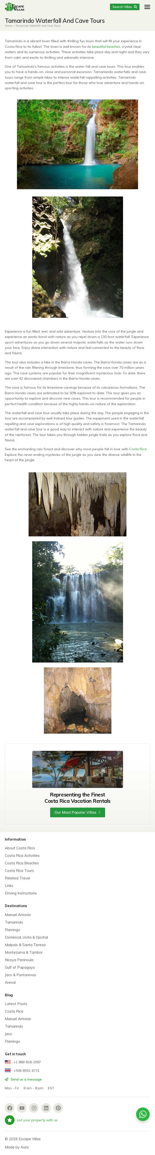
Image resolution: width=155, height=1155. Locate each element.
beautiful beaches (106, 46)
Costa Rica (138, 449)
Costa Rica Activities (22, 855)
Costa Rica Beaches (22, 863)
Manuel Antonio (18, 914)
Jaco (8, 1034)
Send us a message (23, 1079)
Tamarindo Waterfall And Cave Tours (38, 25)
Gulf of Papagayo (20, 967)
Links (9, 885)
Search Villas (124, 7)
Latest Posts (16, 1003)
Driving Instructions (21, 893)
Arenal (10, 982)
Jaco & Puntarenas (20, 975)
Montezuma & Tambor (24, 952)
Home (8, 25)
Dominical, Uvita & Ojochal (26, 937)
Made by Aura (17, 1147)
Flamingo (12, 929)
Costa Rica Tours (19, 870)
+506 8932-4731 (22, 1070)
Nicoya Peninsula (19, 960)
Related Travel (17, 878)
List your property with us (31, 1120)
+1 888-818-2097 (23, 1062)
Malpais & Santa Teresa (25, 944)
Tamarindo (14, 922)
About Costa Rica (20, 848)
